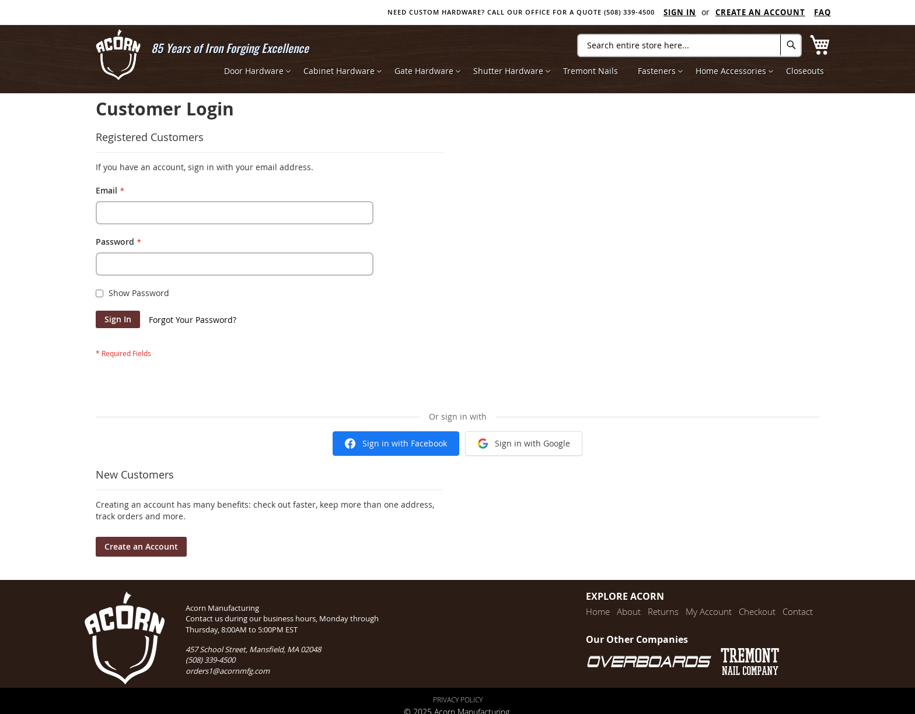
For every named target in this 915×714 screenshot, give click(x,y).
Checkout (757, 611)
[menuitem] (254, 71)
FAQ (822, 12)
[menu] (524, 71)
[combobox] (689, 45)
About (629, 611)
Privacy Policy (458, 699)
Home (598, 611)
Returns (663, 611)
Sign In (679, 12)
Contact (798, 611)
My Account (709, 611)
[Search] (791, 44)
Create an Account (760, 12)
